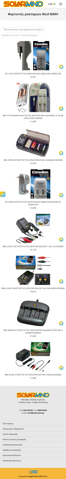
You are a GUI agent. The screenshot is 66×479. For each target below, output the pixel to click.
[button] (61, 67)
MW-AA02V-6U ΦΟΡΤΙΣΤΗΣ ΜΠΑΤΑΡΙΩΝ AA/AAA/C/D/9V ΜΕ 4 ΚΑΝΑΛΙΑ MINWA (33, 331)
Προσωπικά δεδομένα (12, 455)
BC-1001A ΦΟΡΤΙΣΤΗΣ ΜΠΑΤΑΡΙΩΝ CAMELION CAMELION (33, 73)
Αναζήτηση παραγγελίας (12, 444)
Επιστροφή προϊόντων (12, 460)
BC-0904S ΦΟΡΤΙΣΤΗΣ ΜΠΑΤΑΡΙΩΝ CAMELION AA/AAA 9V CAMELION (33, 203)
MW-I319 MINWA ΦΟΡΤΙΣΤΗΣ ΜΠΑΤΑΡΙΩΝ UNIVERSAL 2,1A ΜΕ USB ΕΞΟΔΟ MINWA (33, 116)
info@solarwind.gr (35, 413)
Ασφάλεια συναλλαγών (12, 450)
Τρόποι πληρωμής (10, 434)
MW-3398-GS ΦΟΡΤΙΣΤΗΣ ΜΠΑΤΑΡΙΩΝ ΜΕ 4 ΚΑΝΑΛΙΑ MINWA (33, 160)
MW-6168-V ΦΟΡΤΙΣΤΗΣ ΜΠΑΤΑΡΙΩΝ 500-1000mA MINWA (33, 374)
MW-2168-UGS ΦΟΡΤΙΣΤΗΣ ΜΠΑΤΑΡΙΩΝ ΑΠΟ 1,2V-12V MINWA (33, 246)
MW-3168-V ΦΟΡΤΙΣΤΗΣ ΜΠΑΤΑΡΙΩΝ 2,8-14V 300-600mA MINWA (33, 288)
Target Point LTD (35, 476)
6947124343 (42, 410)
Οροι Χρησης (8, 423)
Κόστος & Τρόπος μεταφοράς (14, 439)
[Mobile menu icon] (60, 4)
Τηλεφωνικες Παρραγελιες (13, 429)
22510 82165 (28, 410)
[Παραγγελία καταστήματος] (23, 29)
